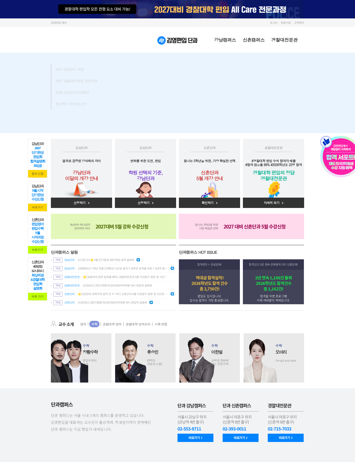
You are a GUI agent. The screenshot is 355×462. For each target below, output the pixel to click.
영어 (83, 324)
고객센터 (299, 22)
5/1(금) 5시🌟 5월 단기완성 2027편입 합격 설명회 (93, 260)
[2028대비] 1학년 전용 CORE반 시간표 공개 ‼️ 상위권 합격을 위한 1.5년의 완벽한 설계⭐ (110, 268)
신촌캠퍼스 (256, 39)
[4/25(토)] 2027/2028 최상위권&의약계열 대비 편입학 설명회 (102, 285)
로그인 (273, 22)
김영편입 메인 (59, 22)
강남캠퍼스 (227, 39)
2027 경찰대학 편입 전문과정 (81, 80)
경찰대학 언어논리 (138, 324)
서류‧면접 (160, 324)
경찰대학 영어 (112, 324)
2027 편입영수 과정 (81, 69)
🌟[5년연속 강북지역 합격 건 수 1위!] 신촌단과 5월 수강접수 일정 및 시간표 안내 (110, 294)
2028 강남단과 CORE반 (81, 92)
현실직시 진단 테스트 (81, 103)
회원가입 (286, 22)
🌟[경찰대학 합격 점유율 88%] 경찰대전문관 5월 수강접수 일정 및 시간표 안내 (110, 277)
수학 (94, 324)
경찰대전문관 (287, 39)
